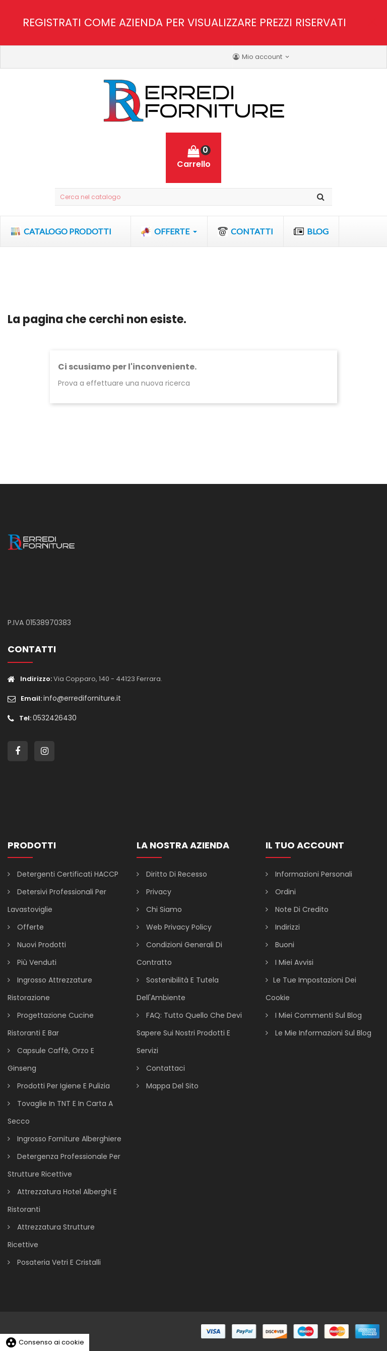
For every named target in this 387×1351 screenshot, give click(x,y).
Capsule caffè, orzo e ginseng (51, 1059)
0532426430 (55, 718)
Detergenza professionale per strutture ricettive (64, 1165)
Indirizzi (286, 927)
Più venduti (35, 962)
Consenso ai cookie (44, 1342)
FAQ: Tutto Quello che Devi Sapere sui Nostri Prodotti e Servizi (189, 1033)
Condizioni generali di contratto (179, 953)
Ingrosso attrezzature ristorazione (50, 989)
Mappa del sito (171, 1086)
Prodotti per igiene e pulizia (62, 1086)
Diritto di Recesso (175, 874)
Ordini (284, 892)
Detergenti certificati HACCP (66, 874)
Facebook (18, 751)
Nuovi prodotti (40, 945)
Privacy (157, 892)
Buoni (283, 945)
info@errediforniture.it (82, 698)
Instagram (44, 751)
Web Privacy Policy (178, 927)
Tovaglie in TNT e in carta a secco (60, 1112)
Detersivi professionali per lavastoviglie (57, 900)
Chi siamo (163, 909)
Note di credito (301, 909)
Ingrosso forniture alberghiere (68, 1139)
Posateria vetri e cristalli (58, 1262)
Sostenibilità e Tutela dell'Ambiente (178, 989)
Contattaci (164, 1068)
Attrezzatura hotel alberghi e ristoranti (62, 1200)
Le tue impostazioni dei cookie (311, 989)
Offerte (29, 927)
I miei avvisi (293, 962)
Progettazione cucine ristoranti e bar (51, 1024)
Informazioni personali (312, 874)
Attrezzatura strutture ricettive (51, 1236)
